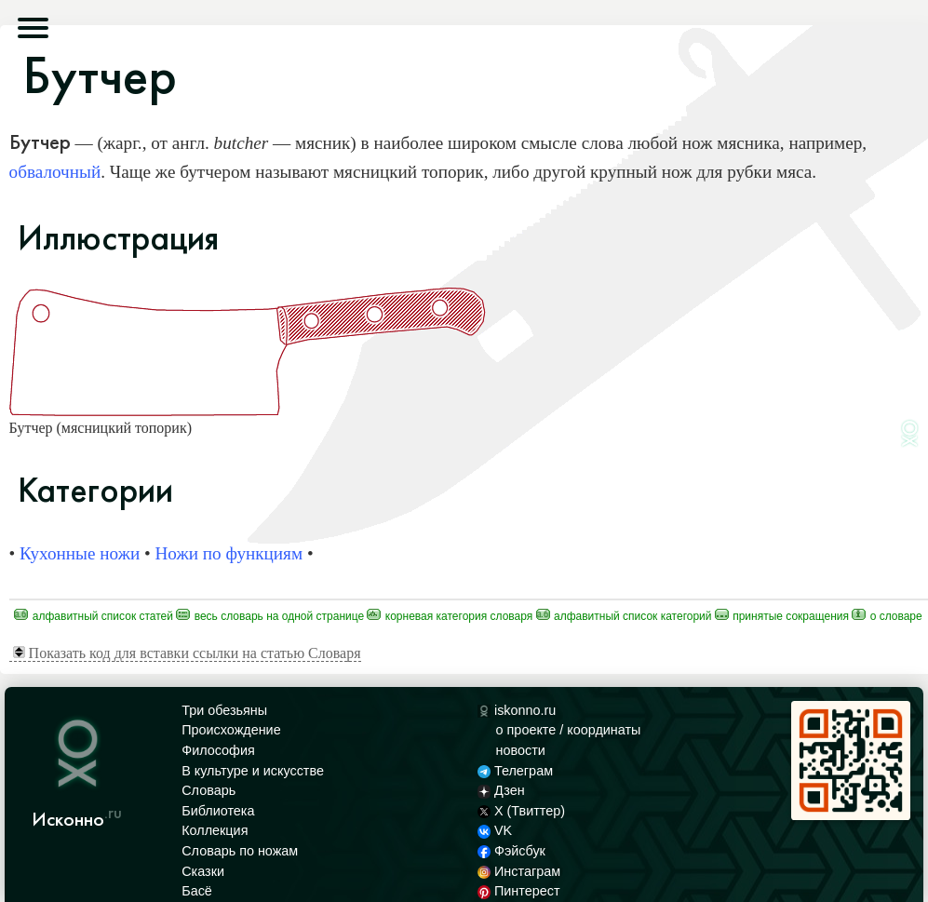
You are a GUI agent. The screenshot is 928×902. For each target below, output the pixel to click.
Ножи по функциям (229, 553)
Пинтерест (518, 890)
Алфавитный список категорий (624, 616)
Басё (197, 890)
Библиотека (218, 810)
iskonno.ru (517, 710)
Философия (218, 750)
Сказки (203, 871)
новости (520, 750)
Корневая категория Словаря (449, 616)
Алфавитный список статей (93, 616)
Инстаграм (518, 871)
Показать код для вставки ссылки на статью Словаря (187, 653)
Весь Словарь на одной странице (270, 616)
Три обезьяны (224, 710)
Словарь (208, 790)
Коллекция (215, 830)
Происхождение (231, 729)
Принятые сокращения (782, 616)
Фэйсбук (511, 850)
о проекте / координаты (568, 729)
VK (495, 830)
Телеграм (515, 770)
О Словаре (886, 616)
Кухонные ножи (80, 553)
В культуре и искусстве (253, 770)
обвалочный (55, 172)
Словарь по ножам (240, 850)
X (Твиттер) (521, 810)
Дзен (501, 790)
